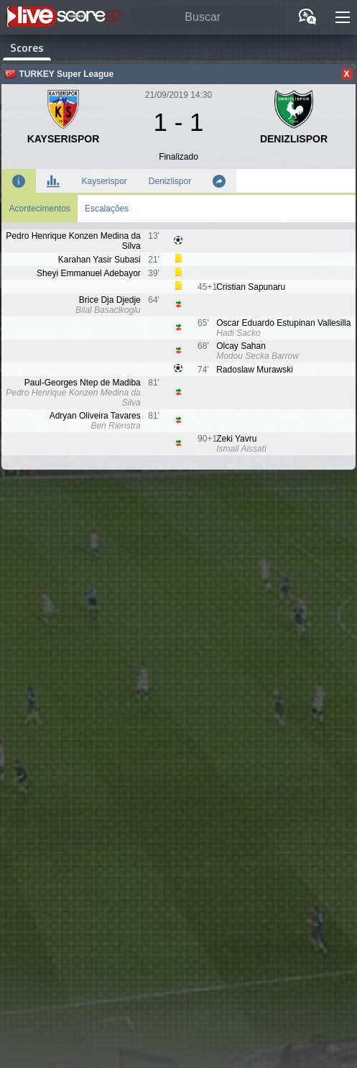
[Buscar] (208, 17)
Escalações (107, 209)
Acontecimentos (39, 209)
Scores (27, 47)
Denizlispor (170, 181)
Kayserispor (103, 181)
